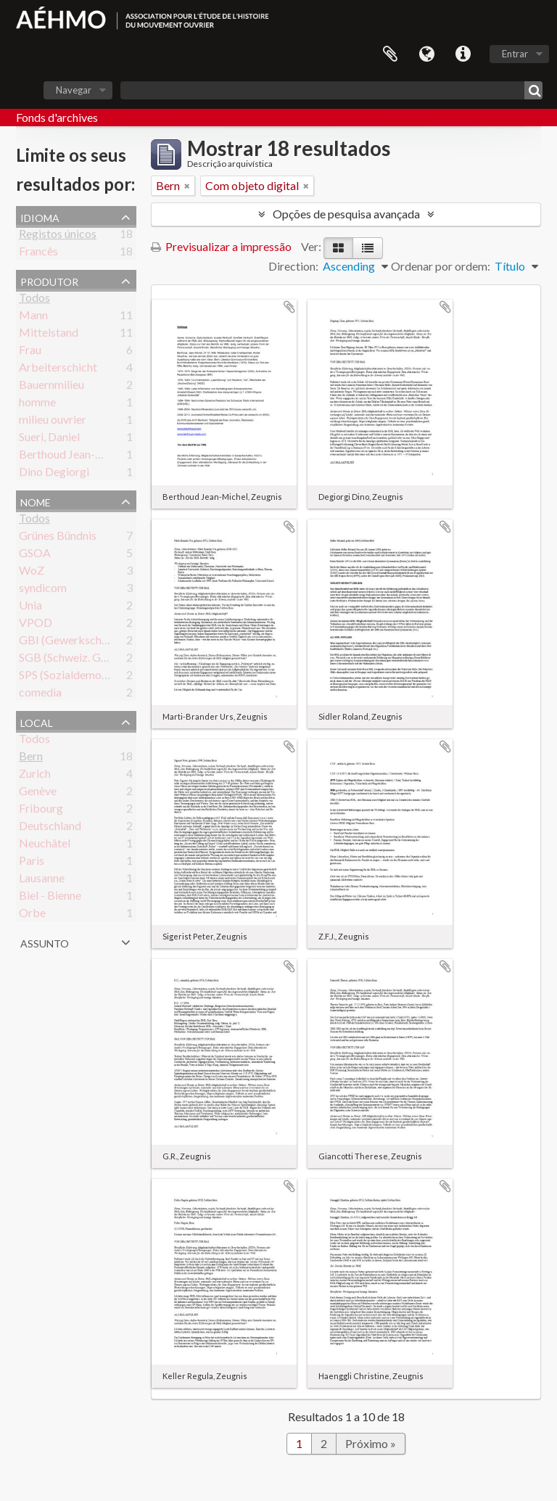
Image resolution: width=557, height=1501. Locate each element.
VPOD (35, 625)
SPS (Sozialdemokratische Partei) (101, 677)
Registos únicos (57, 236)
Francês (38, 253)
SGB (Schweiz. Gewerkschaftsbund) (108, 660)
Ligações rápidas (463, 54)
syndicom (43, 590)
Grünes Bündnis (57, 538)
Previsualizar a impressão (221, 246)
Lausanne (42, 880)
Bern (31, 758)
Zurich (35, 776)
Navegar (73, 90)
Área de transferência (390, 54)
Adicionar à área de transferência (289, 307)
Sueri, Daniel (49, 439)
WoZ (31, 573)
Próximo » (370, 1443)
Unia (30, 607)
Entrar (515, 53)
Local (36, 721)
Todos (34, 300)
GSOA (35, 555)
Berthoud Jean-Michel (74, 457)
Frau (30, 352)
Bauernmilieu (51, 387)
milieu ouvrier (52, 422)
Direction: (293, 266)
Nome (35, 500)
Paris (31, 863)
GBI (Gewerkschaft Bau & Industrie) (108, 642)
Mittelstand (48, 335)
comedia (40, 695)
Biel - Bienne (50, 898)
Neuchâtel (44, 845)
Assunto (44, 941)
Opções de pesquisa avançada (346, 214)
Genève (38, 793)
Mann (33, 317)
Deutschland (50, 828)
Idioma (426, 54)
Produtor (49, 280)
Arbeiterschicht (58, 370)
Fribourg (41, 811)
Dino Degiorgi (54, 474)
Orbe (32, 915)
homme (37, 404)
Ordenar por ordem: (440, 266)
